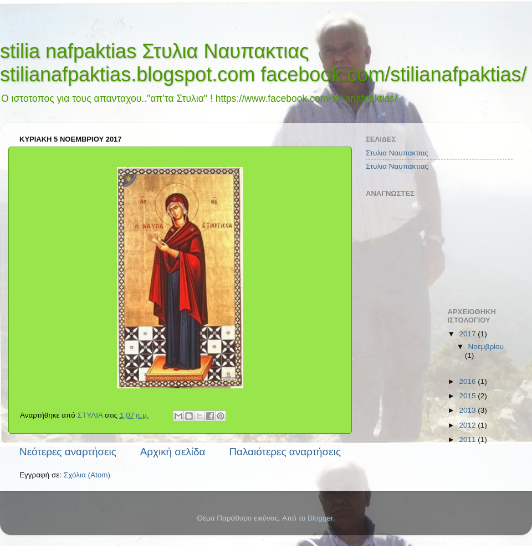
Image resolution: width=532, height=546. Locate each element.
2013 (468, 410)
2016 (468, 381)
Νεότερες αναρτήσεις (67, 451)
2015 (468, 396)
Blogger (320, 518)
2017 (468, 334)
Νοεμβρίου (486, 346)
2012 (468, 425)
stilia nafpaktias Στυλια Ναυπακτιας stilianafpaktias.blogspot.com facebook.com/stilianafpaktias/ (263, 63)
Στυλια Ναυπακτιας (397, 153)
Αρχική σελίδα (173, 451)
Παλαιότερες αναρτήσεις (285, 451)
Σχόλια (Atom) (87, 475)
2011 (468, 439)
